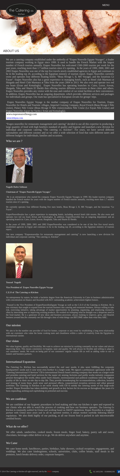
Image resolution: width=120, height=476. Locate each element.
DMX (49, 471)
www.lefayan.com (15, 118)
